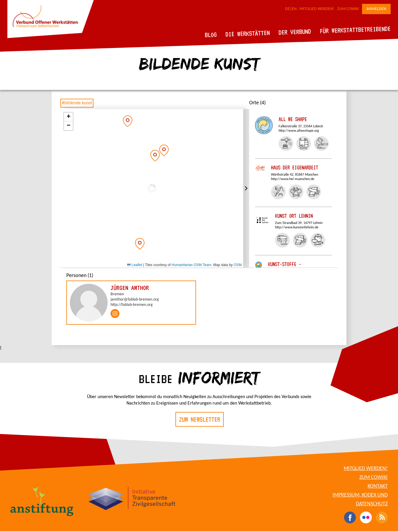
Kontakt (378, 486)
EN (294, 9)
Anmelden (376, 9)
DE (287, 9)
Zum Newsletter (199, 419)
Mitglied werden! (317, 9)
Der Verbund (295, 31)
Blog (211, 35)
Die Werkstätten (248, 33)
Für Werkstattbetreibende (355, 29)
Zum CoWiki (348, 9)
